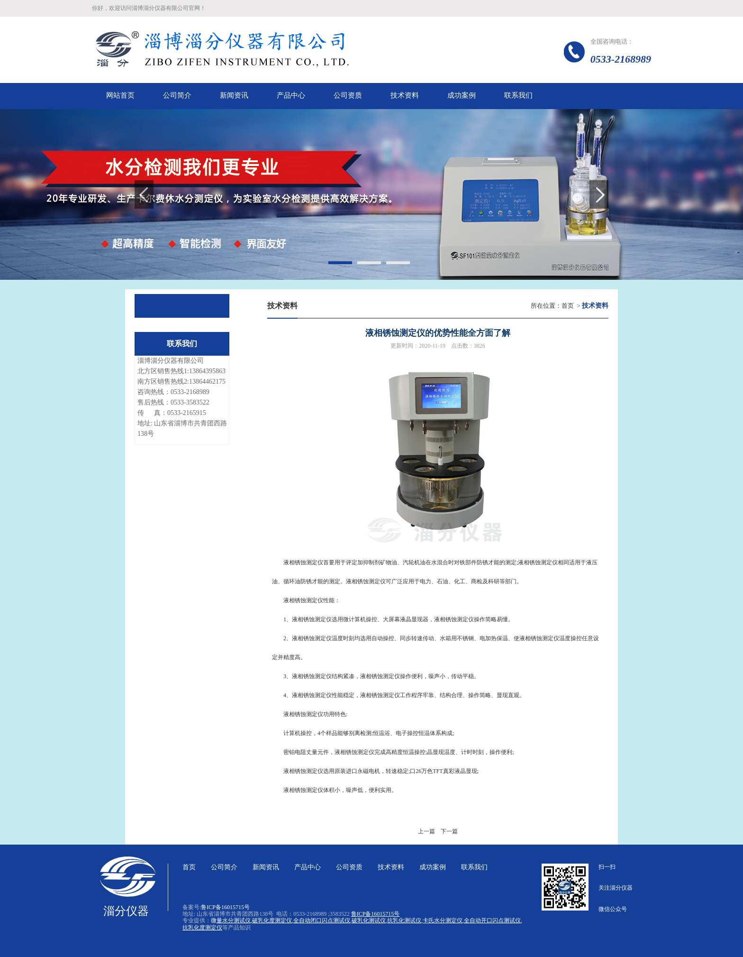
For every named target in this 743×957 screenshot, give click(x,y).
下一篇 (449, 831)
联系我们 (474, 867)
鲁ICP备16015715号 (225, 907)
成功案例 (432, 867)
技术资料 (391, 867)
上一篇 (426, 831)
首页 (568, 305)
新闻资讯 (266, 867)
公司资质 (349, 867)
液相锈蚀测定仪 (312, 676)
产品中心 (307, 867)
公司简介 (224, 867)
